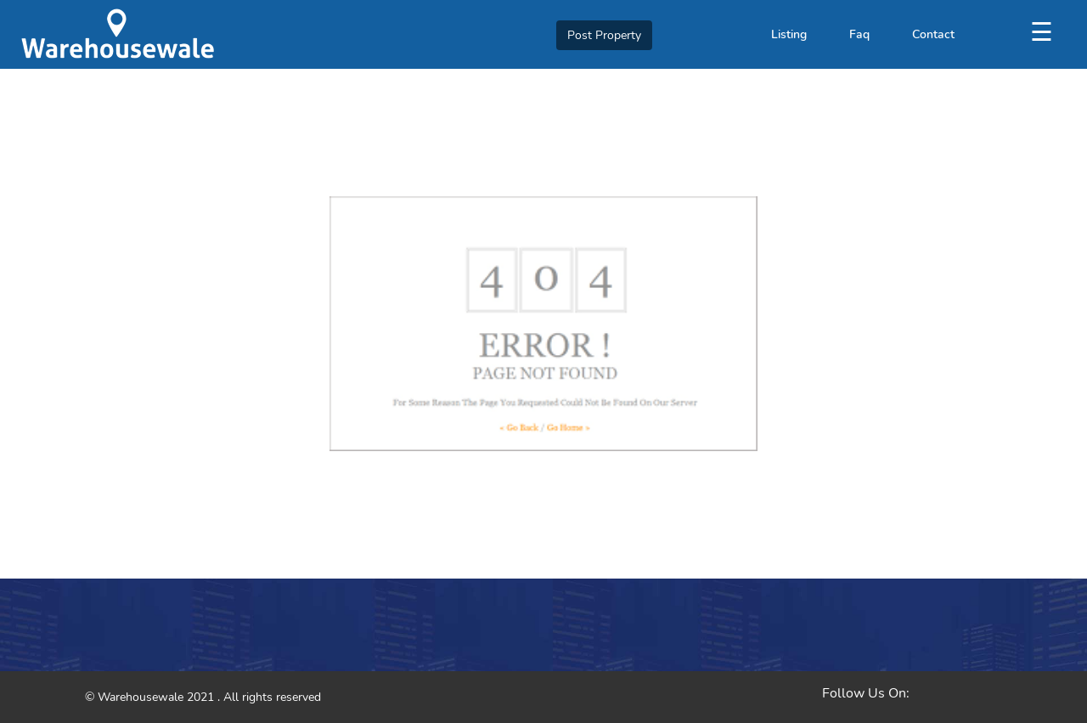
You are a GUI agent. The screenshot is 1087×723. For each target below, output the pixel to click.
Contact (933, 34)
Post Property (604, 35)
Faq (859, 34)
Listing (789, 34)
